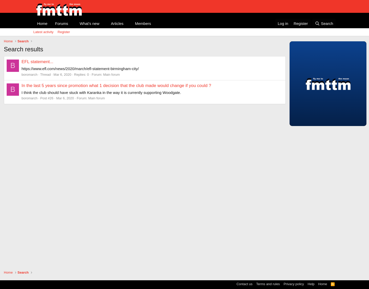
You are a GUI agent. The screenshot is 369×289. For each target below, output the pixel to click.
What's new (89, 23)
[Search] (324, 23)
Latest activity (43, 32)
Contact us (244, 284)
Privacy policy (294, 284)
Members (143, 23)
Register (64, 32)
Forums (61, 23)
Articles (117, 23)
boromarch (29, 74)
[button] (72, 23)
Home (42, 23)
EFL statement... (37, 61)
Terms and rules (268, 284)
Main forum (111, 74)
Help (311, 284)
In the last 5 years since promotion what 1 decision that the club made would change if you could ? (116, 85)
